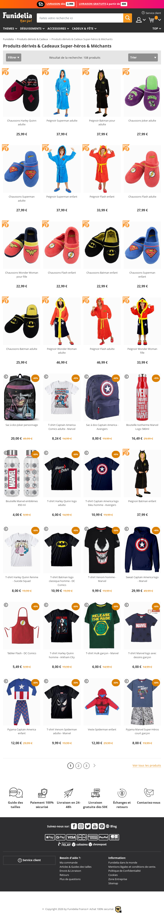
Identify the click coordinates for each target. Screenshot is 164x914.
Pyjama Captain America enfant (21, 731)
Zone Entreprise (117, 879)
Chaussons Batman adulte (21, 349)
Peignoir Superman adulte (62, 120)
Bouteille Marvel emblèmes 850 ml (22, 503)
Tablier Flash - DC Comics (21, 653)
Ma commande (69, 862)
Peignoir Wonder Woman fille (142, 351)
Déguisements (31, 28)
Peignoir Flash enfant (102, 196)
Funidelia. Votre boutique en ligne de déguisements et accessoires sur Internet (17, 17)
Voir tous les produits (147, 765)
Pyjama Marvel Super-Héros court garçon (142, 731)
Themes (8, 28)
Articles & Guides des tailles (75, 866)
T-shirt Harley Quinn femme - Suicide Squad (21, 579)
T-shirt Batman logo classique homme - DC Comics (62, 581)
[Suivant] (94, 765)
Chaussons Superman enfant (142, 274)
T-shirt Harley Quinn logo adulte (62, 503)
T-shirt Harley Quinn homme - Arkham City (62, 655)
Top (155, 28)
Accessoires (57, 28)
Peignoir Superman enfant (61, 196)
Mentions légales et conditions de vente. (132, 866)
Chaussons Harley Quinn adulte (21, 122)
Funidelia (8, 39)
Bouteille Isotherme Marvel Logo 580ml (142, 427)
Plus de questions (70, 879)
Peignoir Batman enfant (142, 501)
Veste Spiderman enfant (102, 729)
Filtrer (12, 57)
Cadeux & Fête (82, 28)
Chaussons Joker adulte (142, 120)
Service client (29, 860)
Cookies (113, 875)
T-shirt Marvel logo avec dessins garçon (142, 655)
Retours (64, 875)
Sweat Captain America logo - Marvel (142, 579)
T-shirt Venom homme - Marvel (102, 579)
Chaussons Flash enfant (62, 272)
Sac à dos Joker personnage (22, 425)
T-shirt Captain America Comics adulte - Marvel (62, 427)
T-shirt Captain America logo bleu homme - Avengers (102, 503)
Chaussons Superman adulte (22, 198)
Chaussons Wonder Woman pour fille (21, 274)
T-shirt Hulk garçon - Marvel (102, 653)
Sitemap (113, 883)
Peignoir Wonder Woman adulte (62, 351)
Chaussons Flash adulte (142, 196)
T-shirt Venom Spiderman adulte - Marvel (62, 731)
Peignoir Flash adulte (102, 349)
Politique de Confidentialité (124, 870)
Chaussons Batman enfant (102, 272)
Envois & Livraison (70, 870)
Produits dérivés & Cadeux (32, 39)
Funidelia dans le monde (122, 862)
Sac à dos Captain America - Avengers (102, 427)
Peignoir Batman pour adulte (102, 122)
